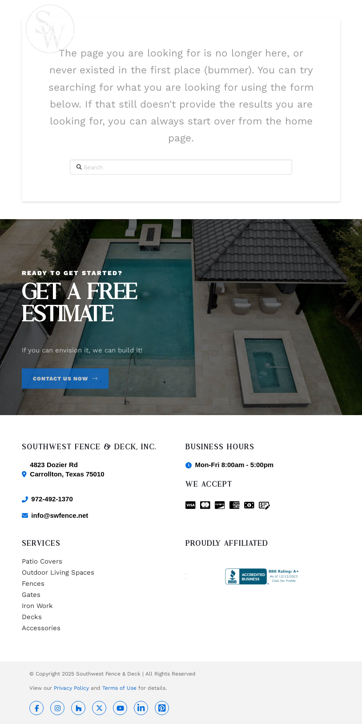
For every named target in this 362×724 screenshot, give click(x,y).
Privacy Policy (71, 688)
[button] (335, 29)
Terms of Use (119, 688)
